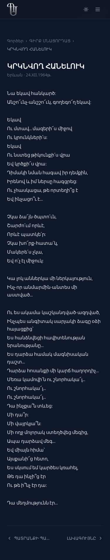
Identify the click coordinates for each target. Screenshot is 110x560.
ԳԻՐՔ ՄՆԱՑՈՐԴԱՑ (49, 40)
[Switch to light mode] (86, 9)
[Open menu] (97, 9)
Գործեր (15, 40)
